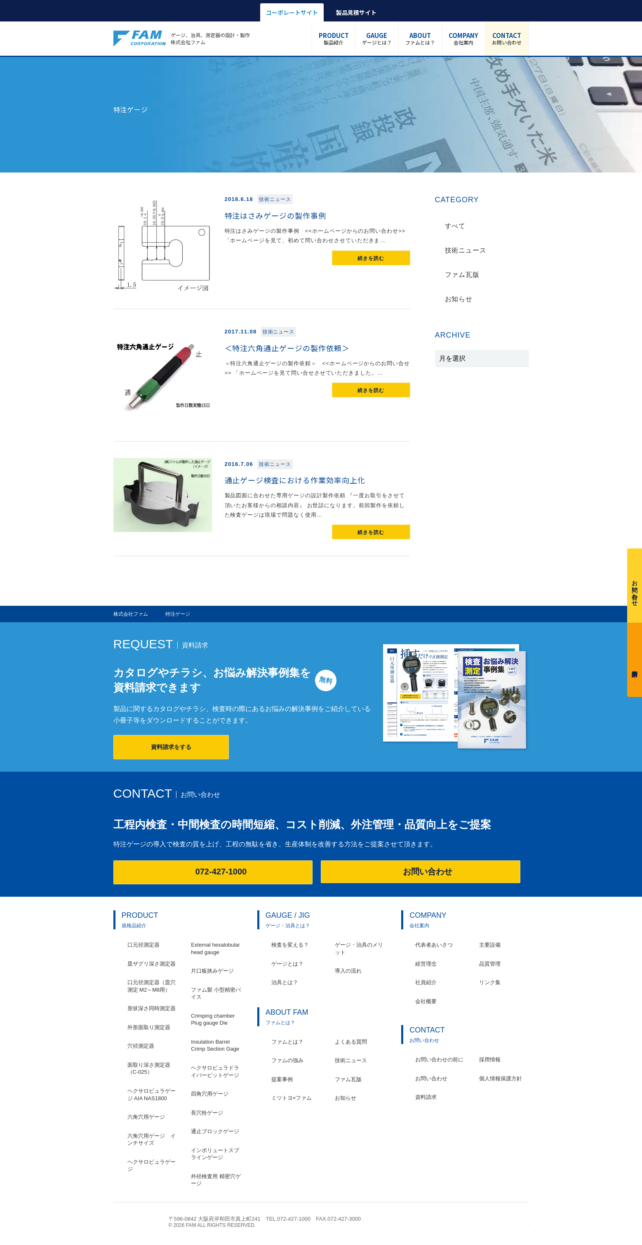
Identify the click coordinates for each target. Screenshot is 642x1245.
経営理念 (426, 964)
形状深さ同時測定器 (151, 1008)
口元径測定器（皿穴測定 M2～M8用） (151, 986)
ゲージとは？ (377, 38)
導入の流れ (348, 971)
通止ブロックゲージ (215, 1131)
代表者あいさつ (434, 945)
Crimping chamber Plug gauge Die (213, 1019)
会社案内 (463, 38)
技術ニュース (466, 250)
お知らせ (459, 298)
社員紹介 (426, 982)
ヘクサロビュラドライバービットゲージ (215, 1071)
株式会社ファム (136, 1221)
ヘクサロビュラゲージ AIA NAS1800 (151, 1094)
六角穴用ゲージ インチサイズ (151, 1139)
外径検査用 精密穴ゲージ (216, 1180)
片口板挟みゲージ (212, 971)
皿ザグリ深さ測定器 (151, 964)
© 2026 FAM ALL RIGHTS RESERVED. (212, 1225)
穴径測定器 (140, 1046)
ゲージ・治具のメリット (359, 948)
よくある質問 (351, 1042)
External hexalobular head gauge (215, 948)
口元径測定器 (143, 945)
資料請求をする (171, 747)
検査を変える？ (290, 945)
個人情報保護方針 (500, 1078)
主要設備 (490, 945)
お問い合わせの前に (439, 1059)
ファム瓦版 (462, 274)
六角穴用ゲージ (146, 1117)
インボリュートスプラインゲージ (215, 1154)
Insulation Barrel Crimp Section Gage (215, 1045)
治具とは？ (284, 982)
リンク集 (490, 982)
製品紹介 (334, 38)
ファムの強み (287, 1060)
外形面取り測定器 (148, 1027)
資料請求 (634, 658)
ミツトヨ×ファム (291, 1098)
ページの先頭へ (524, 1223)
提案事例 (282, 1079)
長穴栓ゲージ (207, 1113)
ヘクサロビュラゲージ (151, 1165)
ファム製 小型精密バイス (216, 993)
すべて (455, 225)
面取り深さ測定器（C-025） (148, 1068)
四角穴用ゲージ (209, 1094)
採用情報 (490, 1059)
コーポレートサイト (292, 12)
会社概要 (426, 1001)
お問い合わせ (507, 38)
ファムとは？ (420, 38)
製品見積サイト (356, 12)
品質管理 (490, 964)
